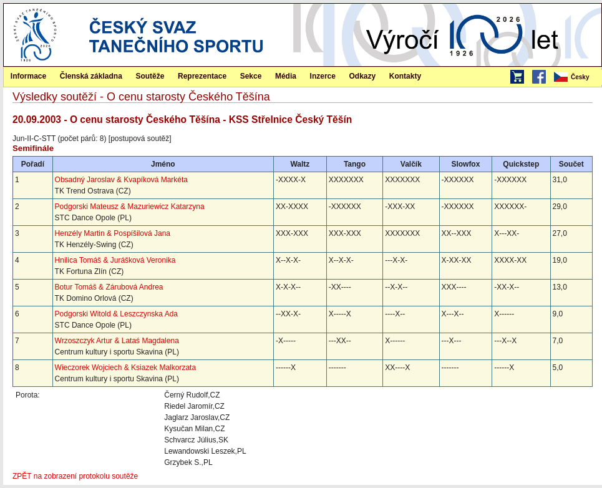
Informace (28, 76)
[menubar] (577, 77)
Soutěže (149, 76)
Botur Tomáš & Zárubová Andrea (109, 287)
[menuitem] (577, 77)
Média (285, 76)
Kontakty (405, 76)
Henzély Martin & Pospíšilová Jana (112, 233)
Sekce (251, 76)
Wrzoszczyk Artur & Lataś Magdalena (117, 340)
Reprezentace (202, 76)
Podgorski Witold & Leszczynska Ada (116, 314)
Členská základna (91, 76)
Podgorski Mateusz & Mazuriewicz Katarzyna (130, 206)
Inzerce (323, 76)
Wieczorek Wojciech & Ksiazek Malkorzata (126, 367)
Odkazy (362, 76)
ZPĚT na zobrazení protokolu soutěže (75, 476)
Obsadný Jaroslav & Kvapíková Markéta (121, 179)
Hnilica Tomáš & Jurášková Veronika (115, 260)
